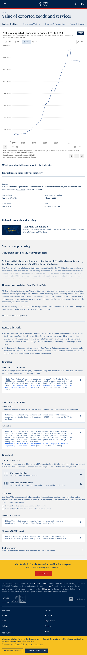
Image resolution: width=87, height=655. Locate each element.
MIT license (45, 594)
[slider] (17, 146)
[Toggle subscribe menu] (82, 4)
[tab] (8, 42)
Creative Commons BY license (19, 351)
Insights (5, 632)
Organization (50, 626)
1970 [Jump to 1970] (11, 147)
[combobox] (76, 4)
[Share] (76, 156)
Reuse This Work (77, 24)
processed (21, 189)
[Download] (71, 156)
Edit (81, 42)
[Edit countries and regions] (80, 42)
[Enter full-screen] (82, 156)
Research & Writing (31, 24)
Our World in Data (43, 4)
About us (48, 621)
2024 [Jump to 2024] (80, 147)
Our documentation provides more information (33, 504)
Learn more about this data (25, 152)
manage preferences (35, 644)
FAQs (51, 597)
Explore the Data (10, 24)
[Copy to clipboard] (77, 380)
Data (4, 626)
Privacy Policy (20, 644)
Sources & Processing (55, 24)
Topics (4, 621)
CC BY (34, 157)
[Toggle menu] (4, 4)
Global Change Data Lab (38, 589)
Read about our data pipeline (14, 316)
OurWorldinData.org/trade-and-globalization (17, 157)
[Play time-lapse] (5, 147)
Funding (48, 632)
